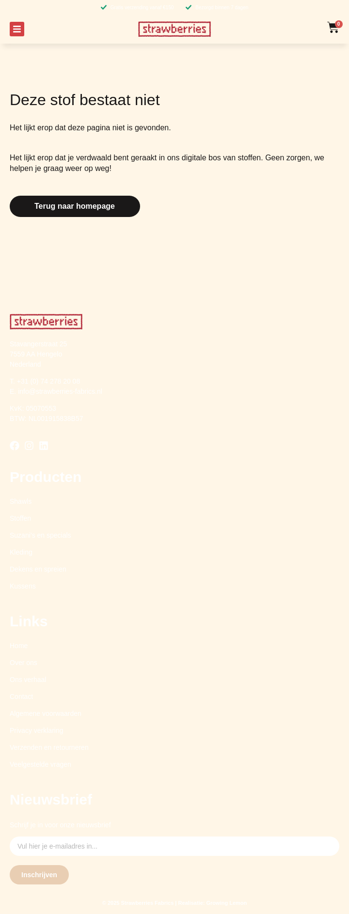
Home (19, 646)
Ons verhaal (28, 679)
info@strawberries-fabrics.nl (60, 391)
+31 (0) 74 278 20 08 (48, 381)
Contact (21, 696)
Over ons (23, 662)
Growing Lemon (226, 903)
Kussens (23, 586)
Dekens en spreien (38, 569)
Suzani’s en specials (40, 535)
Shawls (21, 501)
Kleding (21, 552)
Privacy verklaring (36, 730)
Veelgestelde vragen (40, 764)
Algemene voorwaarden (45, 713)
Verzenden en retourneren (49, 747)
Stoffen (20, 518)
